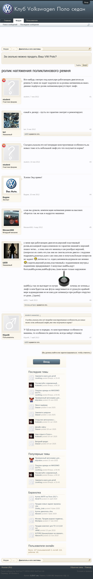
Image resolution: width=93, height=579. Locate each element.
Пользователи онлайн (41, 546)
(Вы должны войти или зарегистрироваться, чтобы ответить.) (66, 353)
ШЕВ (27, 134)
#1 (90, 97)
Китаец (27, 305)
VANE (37, 530)
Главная (7, 20)
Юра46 (6, 335)
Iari (4, 132)
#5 (90, 227)
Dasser (38, 407)
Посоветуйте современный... (46, 383)
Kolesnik (38, 385)
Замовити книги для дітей (45, 376)
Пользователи (32, 20)
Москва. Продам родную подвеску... (49, 519)
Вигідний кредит (41, 441)
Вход (86, 2)
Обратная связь (76, 567)
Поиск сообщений (10, 25)
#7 (90, 337)
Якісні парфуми (41, 405)
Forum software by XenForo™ (23, 571)
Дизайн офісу (40, 427)
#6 (90, 300)
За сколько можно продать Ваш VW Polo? (30, 56)
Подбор (78, 65)
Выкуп (85, 65)
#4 (90, 194)
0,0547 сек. (34, 575)
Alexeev (38, 514)
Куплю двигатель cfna (43, 511)
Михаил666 (8, 230)
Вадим (6, 197)
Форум (18, 21)
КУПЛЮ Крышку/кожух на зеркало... (49, 533)
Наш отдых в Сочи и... (44, 434)
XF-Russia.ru (14, 573)
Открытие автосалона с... (45, 420)
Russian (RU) (7, 567)
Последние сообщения (29, 25)
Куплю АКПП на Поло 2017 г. (46, 497)
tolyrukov (38, 400)
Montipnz (38, 521)
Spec (34, 305)
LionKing (38, 378)
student (6, 99)
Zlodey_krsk (39, 508)
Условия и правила (84, 571)
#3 (90, 162)
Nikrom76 (39, 535)
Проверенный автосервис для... (48, 398)
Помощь (88, 567)
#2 (90, 129)
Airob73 (38, 499)
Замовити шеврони (43, 412)
